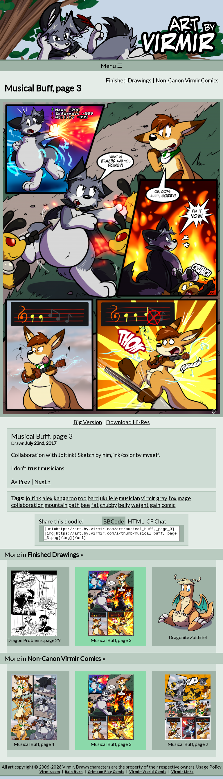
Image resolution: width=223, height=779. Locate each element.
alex (47, 498)
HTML (136, 521)
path (74, 504)
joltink (33, 498)
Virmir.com (49, 774)
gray (161, 498)
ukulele (109, 498)
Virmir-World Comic (147, 774)
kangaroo (65, 498)
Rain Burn (74, 774)
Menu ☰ (111, 65)
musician (129, 498)
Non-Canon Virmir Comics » (66, 661)
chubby (108, 504)
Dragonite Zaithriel (188, 640)
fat (95, 504)
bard (93, 498)
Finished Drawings (129, 80)
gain (155, 504)
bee (85, 504)
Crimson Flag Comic (106, 774)
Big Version (87, 422)
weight (140, 504)
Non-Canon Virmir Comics (187, 80)
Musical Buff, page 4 (34, 746)
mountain (56, 504)
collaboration (27, 504)
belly (124, 504)
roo (82, 498)
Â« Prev (20, 481)
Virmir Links (182, 774)
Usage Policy (209, 769)
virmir (148, 498)
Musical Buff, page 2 (188, 746)
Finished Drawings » (55, 557)
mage (184, 498)
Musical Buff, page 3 (111, 642)
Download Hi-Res (128, 422)
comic (168, 504)
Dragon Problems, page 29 (33, 642)
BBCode (113, 521)
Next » (42, 481)
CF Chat (156, 521)
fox (172, 498)
